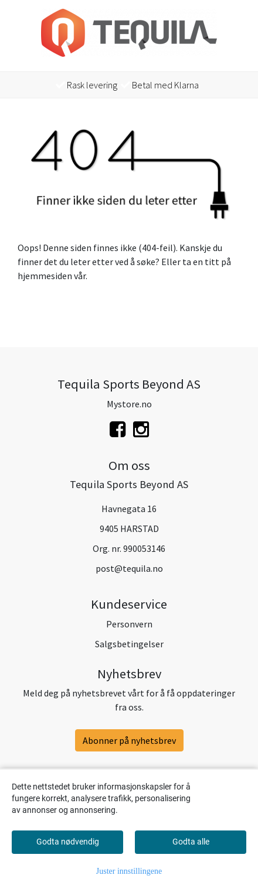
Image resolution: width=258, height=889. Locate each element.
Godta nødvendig (67, 841)
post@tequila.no (129, 568)
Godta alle (190, 841)
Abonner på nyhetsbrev (129, 740)
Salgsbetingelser (129, 644)
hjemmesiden (45, 276)
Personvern (129, 624)
